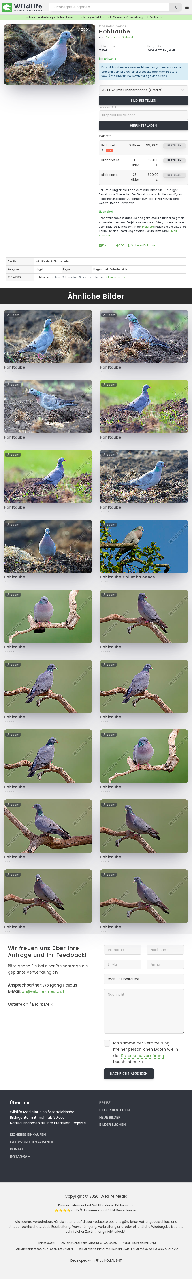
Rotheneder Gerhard (119, 37)
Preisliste (148, 227)
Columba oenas (113, 26)
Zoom (84, 29)
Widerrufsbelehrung (139, 1242)
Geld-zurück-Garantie (32, 1142)
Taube (99, 277)
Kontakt (106, 245)
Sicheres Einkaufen (142, 245)
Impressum (46, 1242)
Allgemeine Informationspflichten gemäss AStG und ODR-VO (128, 1248)
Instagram (20, 1156)
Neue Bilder (109, 1117)
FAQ (120, 245)
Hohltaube (114, 31)
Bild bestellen (143, 100)
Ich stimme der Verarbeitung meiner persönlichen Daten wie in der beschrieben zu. (145, 1052)
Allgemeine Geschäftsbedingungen (44, 1248)
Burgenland (100, 269)
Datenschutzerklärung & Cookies (89, 1242)
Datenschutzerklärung (142, 1055)
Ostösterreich (118, 269)
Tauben (55, 277)
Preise (105, 1102)
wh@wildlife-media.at (42, 991)
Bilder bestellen (114, 1110)
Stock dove (86, 277)
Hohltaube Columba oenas (127, 577)
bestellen (174, 145)
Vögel (39, 269)
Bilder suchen (112, 1124)
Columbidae (69, 277)
